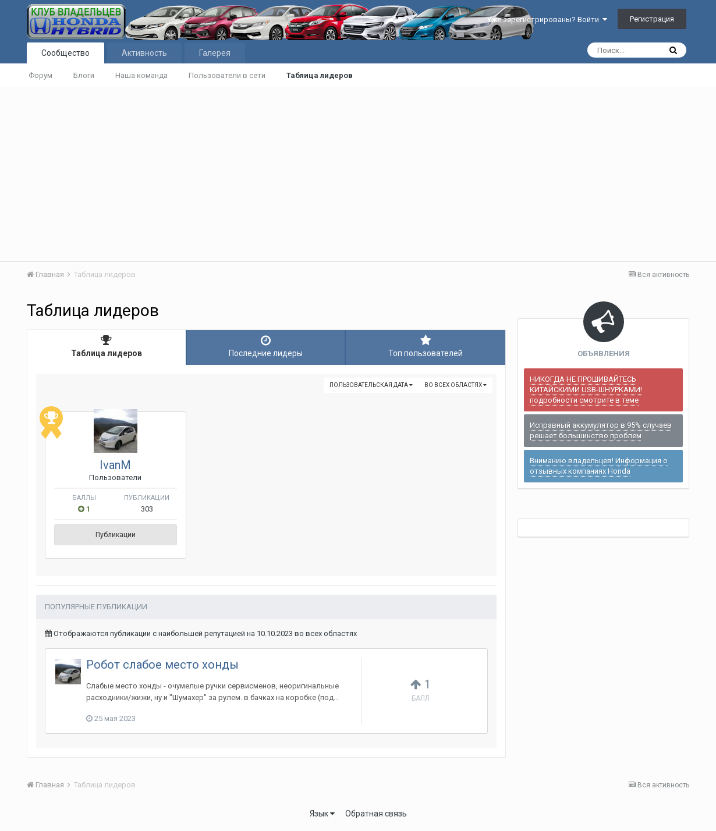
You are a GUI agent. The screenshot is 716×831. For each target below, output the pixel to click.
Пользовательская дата (371, 385)
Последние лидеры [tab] (266, 346)
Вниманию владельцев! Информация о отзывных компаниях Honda (599, 465)
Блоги (83, 75)
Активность (144, 53)
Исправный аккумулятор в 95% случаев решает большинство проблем (601, 430)
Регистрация (652, 19)
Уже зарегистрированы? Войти (547, 19)
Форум (40, 75)
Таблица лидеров (319, 75)
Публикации (115, 535)
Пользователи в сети (227, 75)
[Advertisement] (358, 174)
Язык (322, 813)
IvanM (115, 465)
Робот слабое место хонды (162, 665)
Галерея (215, 53)
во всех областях (455, 385)
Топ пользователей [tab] (426, 346)
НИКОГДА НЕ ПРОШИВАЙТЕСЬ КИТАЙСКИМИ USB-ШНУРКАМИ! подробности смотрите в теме (586, 389)
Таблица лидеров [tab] (106, 346)
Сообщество (65, 53)
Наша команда (141, 75)
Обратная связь (376, 813)
